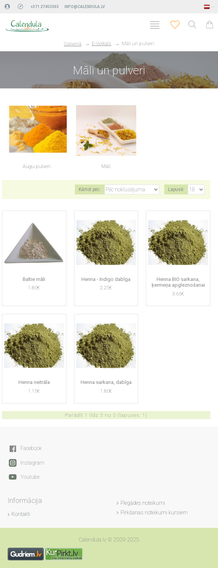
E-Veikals (101, 43)
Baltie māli (34, 279)
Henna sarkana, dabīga (106, 382)
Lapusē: (176, 189)
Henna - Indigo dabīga (105, 279)
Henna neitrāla (34, 382)
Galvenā (72, 44)
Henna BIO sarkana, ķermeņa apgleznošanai (178, 282)
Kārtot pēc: (90, 189)
